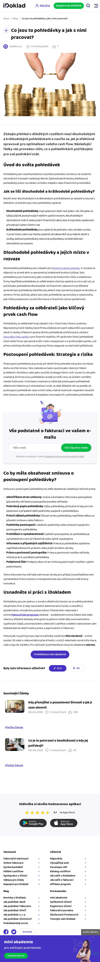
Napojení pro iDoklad (15, 884)
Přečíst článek (14, 728)
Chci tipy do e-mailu (76, 448)
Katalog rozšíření (60, 871)
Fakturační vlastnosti (15, 859)
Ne (78, 668)
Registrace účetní (60, 906)
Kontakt (27, 932)
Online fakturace (13, 863)
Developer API (58, 867)
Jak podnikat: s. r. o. (14, 915)
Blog (15, 18)
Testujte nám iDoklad (62, 919)
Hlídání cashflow (13, 871)
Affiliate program (60, 884)
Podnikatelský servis (15, 923)
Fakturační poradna (61, 910)
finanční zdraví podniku (66, 268)
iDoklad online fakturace (14, 5)
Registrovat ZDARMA (68, 6)
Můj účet (45, 6)
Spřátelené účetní (61, 902)
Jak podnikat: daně (14, 902)
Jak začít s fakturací (61, 880)
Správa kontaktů (13, 867)
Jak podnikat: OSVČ (14, 910)
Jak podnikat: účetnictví (17, 919)
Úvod (6, 18)
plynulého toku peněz (16, 337)
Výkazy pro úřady (13, 880)
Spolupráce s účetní (15, 876)
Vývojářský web (59, 863)
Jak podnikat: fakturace (17, 906)
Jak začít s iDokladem (62, 876)
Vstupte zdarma (15, 956)
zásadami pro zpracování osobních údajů (64, 456)
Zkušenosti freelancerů (64, 915)
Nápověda (56, 859)
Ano (59, 668)
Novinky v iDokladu (14, 898)
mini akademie (58, 898)
